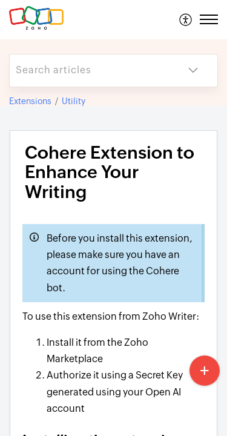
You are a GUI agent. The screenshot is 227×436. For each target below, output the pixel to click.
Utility (73, 101)
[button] (186, 19)
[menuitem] (186, 19)
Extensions (30, 101)
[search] (89, 70)
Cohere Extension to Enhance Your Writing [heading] (109, 172)
